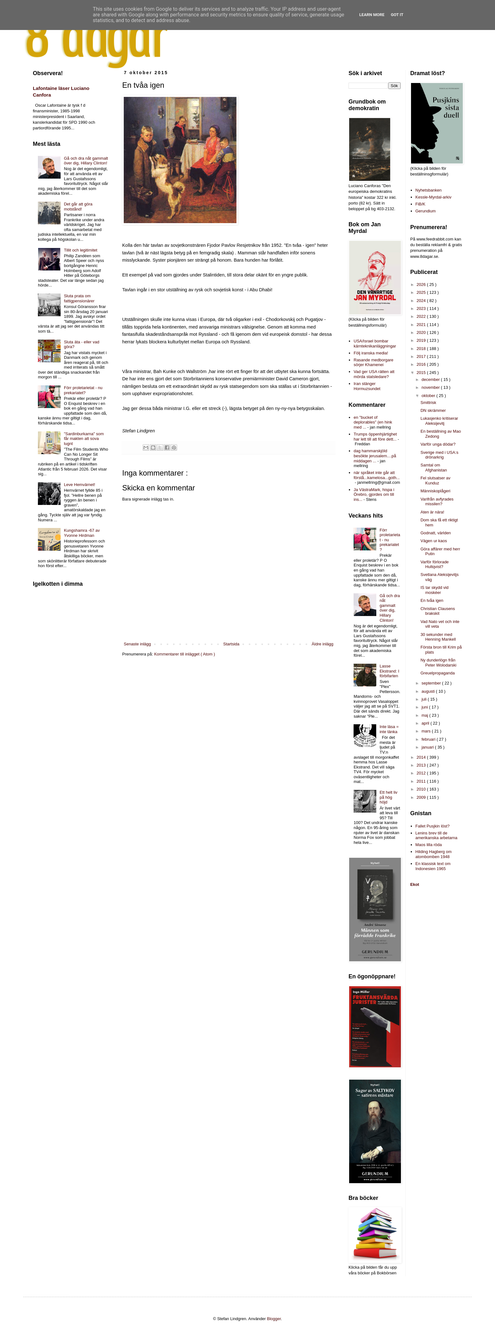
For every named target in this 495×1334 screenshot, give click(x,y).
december (431, 379)
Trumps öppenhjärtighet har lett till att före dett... (375, 437)
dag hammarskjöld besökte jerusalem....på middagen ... (375, 455)
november (431, 387)
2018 (422, 348)
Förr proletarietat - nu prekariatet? (83, 390)
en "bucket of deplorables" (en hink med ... (373, 422)
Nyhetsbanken (428, 190)
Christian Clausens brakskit (437, 611)
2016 (422, 364)
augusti (428, 691)
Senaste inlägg (137, 644)
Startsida (231, 644)
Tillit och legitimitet (80, 250)
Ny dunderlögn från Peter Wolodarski (438, 662)
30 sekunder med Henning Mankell (438, 637)
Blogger (274, 1318)
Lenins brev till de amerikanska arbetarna (436, 835)
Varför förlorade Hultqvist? (434, 564)
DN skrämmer (433, 410)
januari (428, 747)
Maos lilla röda (428, 844)
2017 (422, 356)
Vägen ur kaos (433, 540)
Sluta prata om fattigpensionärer (79, 298)
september (431, 683)
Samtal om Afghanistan (433, 467)
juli (424, 699)
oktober (428, 395)
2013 (422, 765)
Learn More (372, 14)
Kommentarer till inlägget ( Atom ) (184, 654)
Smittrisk (428, 402)
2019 (422, 340)
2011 (422, 781)
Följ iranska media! (371, 353)
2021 (422, 324)
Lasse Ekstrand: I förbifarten (389, 671)
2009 (422, 797)
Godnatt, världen (435, 533)
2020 (422, 332)
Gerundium (425, 211)
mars (426, 731)
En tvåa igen (431, 600)
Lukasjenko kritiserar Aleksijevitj (439, 421)
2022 (422, 316)
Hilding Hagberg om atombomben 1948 (433, 854)
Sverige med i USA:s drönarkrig (439, 455)
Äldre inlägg (322, 644)
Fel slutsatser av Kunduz (435, 480)
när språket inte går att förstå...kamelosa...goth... (377, 475)
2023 (422, 308)
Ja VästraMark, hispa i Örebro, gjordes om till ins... (374, 494)
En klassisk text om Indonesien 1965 (432, 866)
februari (429, 739)
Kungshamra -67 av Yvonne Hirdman (81, 533)
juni (425, 707)
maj (425, 715)
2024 (422, 300)
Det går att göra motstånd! (78, 206)
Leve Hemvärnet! (79, 484)
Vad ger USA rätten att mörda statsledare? (374, 374)
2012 (422, 773)
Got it (397, 14)
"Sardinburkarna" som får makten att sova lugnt (84, 438)
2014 (422, 757)
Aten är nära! (432, 512)
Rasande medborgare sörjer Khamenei (373, 362)
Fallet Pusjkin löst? (432, 826)
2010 (422, 789)
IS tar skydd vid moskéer (434, 590)
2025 (422, 292)
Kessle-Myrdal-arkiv (433, 197)
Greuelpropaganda (437, 673)
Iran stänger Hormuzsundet (367, 386)
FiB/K (420, 204)
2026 (422, 284)
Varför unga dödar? (438, 444)
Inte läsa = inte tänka (388, 729)
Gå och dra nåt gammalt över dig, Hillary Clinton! (86, 161)
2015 (422, 372)
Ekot (414, 884)
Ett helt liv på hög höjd (388, 797)
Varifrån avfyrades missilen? (437, 502)
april (425, 723)
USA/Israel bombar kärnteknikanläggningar (375, 343)
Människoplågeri (435, 491)
